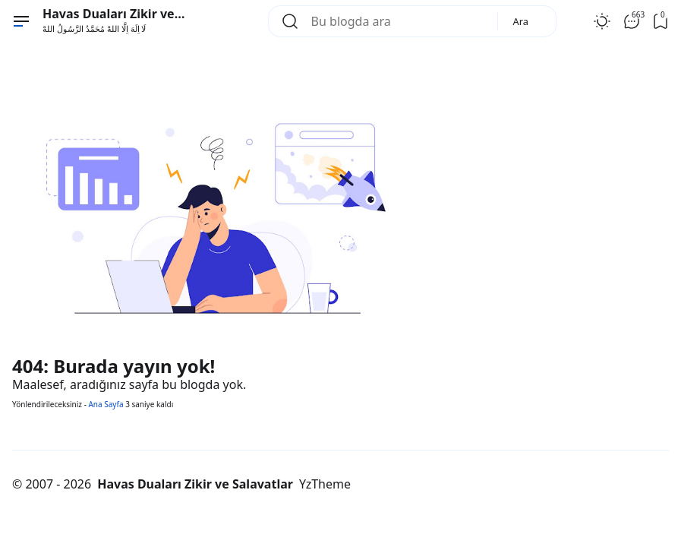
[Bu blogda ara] (398, 21)
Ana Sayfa (105, 404)
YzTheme (325, 484)
